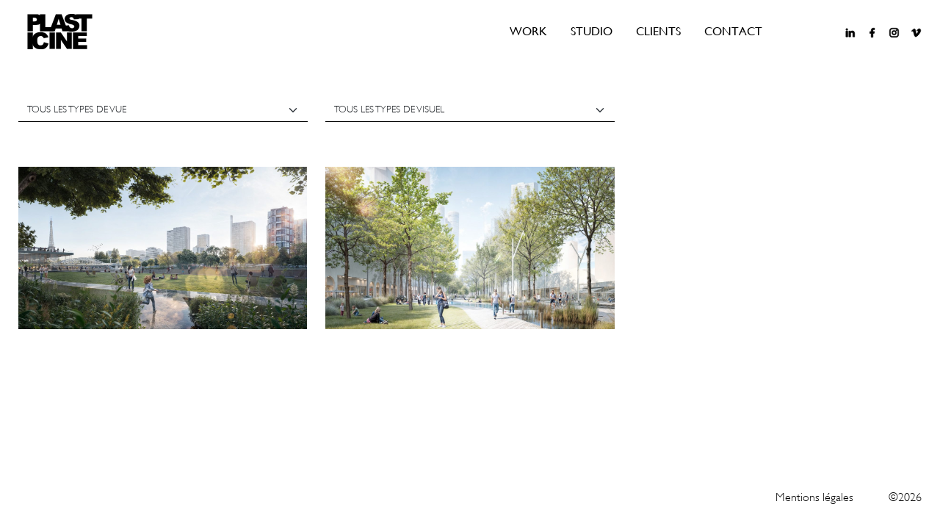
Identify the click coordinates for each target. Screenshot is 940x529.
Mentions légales (814, 497)
